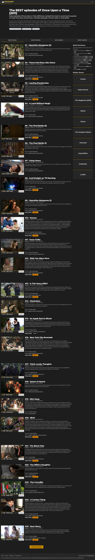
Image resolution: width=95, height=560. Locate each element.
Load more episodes (36, 546)
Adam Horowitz (32, 55)
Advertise (11, 555)
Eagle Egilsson (33, 433)
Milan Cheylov (33, 329)
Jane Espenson (41, 331)
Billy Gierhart (33, 351)
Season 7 (27, 84)
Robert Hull (41, 254)
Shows (2, 555)
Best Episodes (12, 40)
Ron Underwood (34, 252)
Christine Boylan (32, 537)
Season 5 (27, 419)
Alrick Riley (32, 457)
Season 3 (27, 64)
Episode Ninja (91, 555)
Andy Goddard (33, 536)
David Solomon (33, 372)
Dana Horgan (31, 295)
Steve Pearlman (34, 151)
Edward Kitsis (39, 55)
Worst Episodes (35, 40)
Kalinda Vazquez (42, 233)
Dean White (33, 114)
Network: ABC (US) (27, 28)
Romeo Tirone (33, 208)
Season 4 (27, 46)
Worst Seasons (82, 40)
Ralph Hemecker (34, 53)
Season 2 (27, 179)
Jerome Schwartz (42, 435)
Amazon (35, 79)
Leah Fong (38, 295)
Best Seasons (59, 40)
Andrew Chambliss (32, 233)
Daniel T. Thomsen (41, 537)
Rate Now (21, 58)
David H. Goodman (33, 254)
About (6, 555)
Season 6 (27, 127)
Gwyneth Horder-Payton (36, 232)
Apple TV (35, 333)
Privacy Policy (18, 555)
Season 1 (27, 105)
